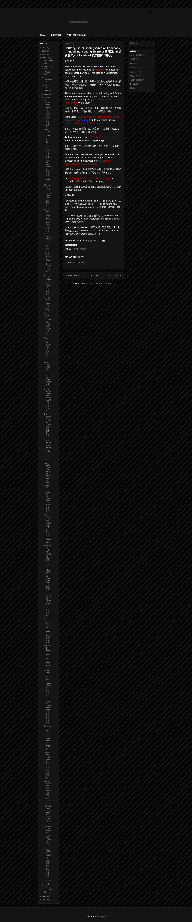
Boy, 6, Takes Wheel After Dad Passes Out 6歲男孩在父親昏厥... (47, 220)
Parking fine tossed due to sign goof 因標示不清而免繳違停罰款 (47, 765)
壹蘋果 (133, 59)
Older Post (115, 275)
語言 (132, 88)
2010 (44, 54)
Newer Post (72, 275)
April (46, 881)
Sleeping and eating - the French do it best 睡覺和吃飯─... (47, 284)
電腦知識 (133, 67)
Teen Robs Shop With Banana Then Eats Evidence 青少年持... (47, 374)
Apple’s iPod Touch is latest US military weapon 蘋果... (47, 656)
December (48, 61)
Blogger (102, 916)
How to (133, 84)
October (47, 72)
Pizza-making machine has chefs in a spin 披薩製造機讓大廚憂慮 (47, 862)
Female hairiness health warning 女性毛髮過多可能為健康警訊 (47, 711)
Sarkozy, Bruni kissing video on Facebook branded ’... (47, 261)
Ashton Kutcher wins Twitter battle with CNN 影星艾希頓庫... (47, 630)
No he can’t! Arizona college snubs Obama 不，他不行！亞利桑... (47, 683)
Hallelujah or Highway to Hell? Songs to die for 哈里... (47, 814)
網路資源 (133, 76)
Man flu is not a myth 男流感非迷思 (47, 303)
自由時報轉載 (79, 249)
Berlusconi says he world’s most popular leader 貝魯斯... (47, 737)
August (47, 85)
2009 (44, 58)
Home (42, 35)
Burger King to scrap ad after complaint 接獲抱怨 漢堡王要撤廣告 (47, 498)
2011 (44, 51)
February (47, 890)
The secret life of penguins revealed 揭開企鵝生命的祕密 (47, 424)
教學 (132, 63)
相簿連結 (133, 43)
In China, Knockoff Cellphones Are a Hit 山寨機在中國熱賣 (47, 604)
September (48, 80)
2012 (44, 48)
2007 (44, 900)
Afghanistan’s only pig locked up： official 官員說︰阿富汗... (47, 555)
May (46, 98)
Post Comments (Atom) (100, 283)
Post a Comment (76, 262)
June (46, 94)
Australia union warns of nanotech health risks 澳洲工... (47, 835)
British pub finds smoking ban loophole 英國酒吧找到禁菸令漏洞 (47, 113)
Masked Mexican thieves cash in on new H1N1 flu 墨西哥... (47, 579)
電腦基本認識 (56, 35)
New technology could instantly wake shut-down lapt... (47, 472)
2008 (44, 896)
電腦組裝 (133, 72)
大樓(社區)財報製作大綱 (76, 35)
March (46, 884)
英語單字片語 (135, 80)
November (48, 66)
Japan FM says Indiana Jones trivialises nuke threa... (47, 170)
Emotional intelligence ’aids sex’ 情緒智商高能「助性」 (47, 348)
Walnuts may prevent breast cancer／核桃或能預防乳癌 (47, 195)
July (46, 91)
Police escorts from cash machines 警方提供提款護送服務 (47, 400)
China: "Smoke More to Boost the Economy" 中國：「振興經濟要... (47, 143)
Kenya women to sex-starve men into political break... (47, 792)
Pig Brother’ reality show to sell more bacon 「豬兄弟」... (47, 324)
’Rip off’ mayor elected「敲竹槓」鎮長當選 (47, 241)
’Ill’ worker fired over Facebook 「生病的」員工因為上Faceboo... (47, 528)
